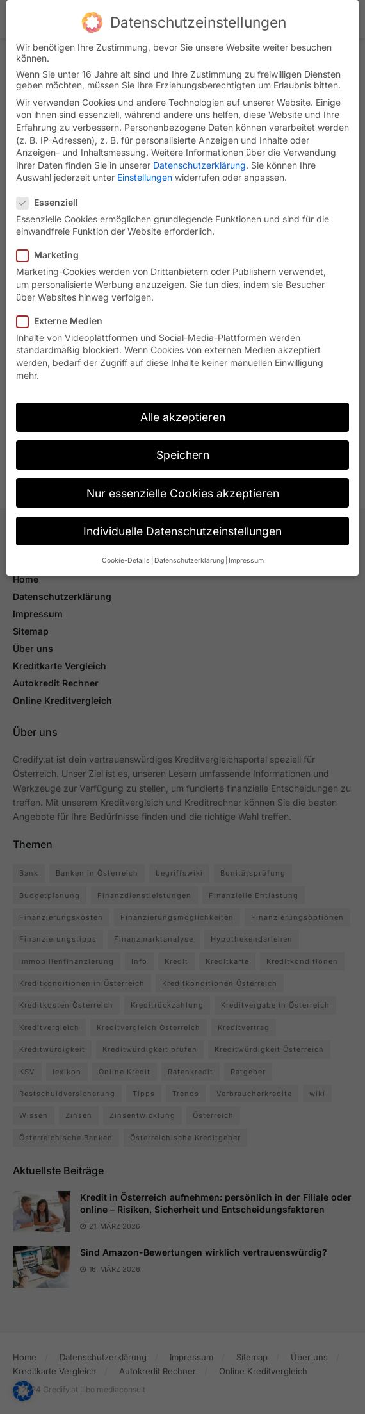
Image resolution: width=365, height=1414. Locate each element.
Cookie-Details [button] (126, 551)
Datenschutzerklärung (199, 155)
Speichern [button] (182, 446)
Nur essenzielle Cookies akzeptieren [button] (182, 483)
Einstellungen (144, 167)
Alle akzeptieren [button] (182, 407)
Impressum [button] (246, 551)
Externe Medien (63, 311)
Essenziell (51, 192)
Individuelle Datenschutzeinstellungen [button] (182, 521)
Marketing (51, 245)
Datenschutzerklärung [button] (189, 551)
